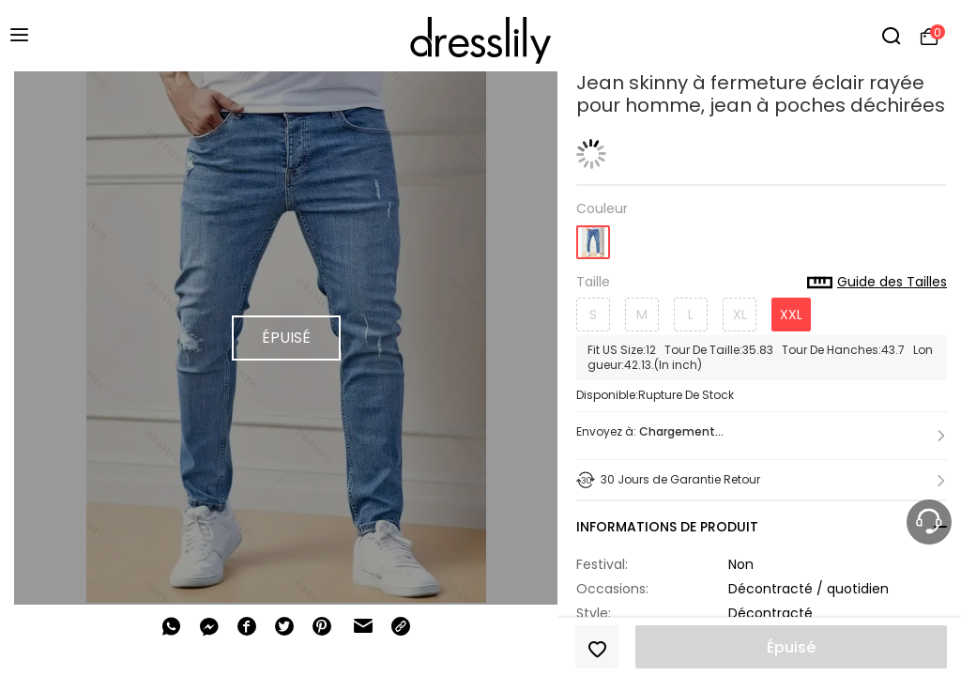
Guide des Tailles (877, 282)
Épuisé (791, 647)
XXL (791, 314)
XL (740, 314)
